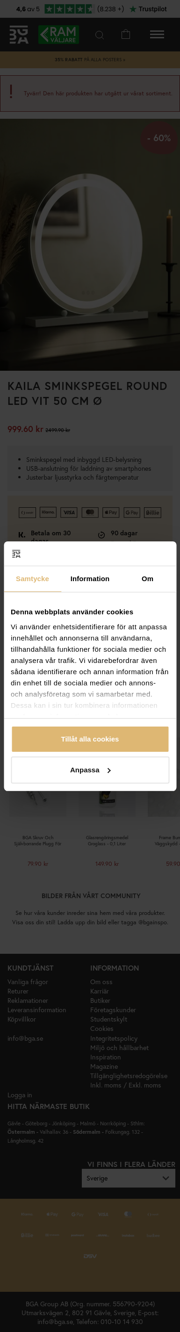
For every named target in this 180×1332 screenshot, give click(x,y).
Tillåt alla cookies (90, 739)
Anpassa (90, 770)
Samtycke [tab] (32, 579)
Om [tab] (147, 579)
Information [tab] (90, 579)
